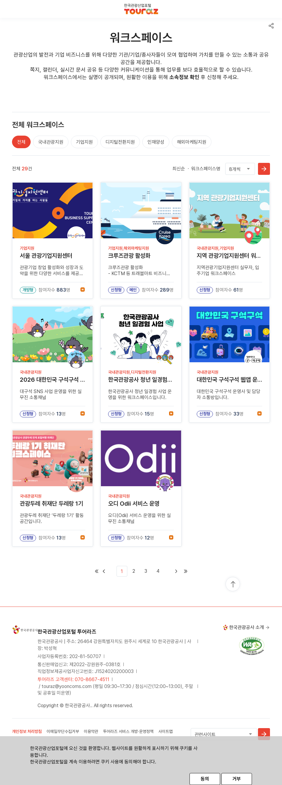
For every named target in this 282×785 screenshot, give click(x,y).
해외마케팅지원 (191, 142)
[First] (108, 571)
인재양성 (155, 142)
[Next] (171, 571)
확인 (264, 169)
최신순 (178, 169)
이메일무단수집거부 (63, 731)
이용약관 (91, 731)
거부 (236, 779)
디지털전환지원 (120, 142)
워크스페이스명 (205, 169)
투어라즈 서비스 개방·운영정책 (128, 731)
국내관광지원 (50, 142)
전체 (21, 142)
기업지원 (84, 142)
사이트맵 (165, 731)
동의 (205, 779)
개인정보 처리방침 (27, 731)
